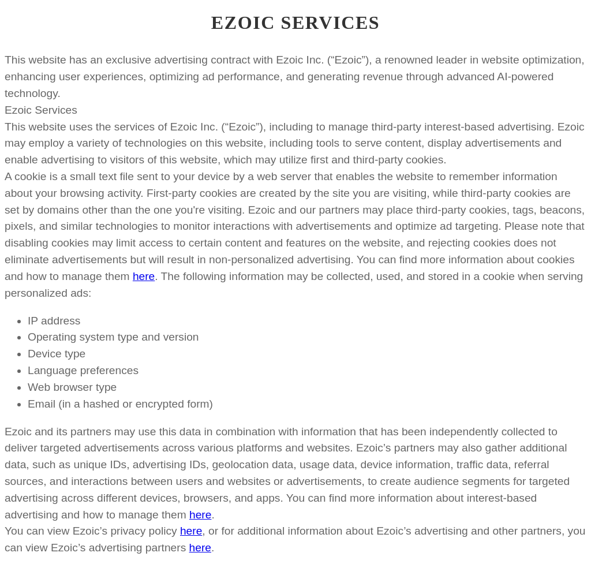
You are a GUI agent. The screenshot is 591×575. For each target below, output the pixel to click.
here (144, 276)
